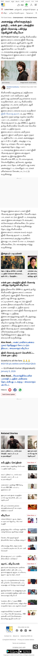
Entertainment (18, 17)
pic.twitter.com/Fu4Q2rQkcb (22, 362)
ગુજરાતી (27, 1)
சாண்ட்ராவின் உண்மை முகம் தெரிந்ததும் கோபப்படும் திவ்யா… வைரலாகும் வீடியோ (17, 345)
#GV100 (5, 362)
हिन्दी (2, 1)
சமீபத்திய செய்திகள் (11, 461)
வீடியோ (5, 514)
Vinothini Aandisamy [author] (13, 87)
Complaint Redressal (9, 639)
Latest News (8, 9)
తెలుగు (17, 1)
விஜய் (5, 13)
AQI (22, 5)
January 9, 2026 (8, 370)
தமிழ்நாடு (18, 9)
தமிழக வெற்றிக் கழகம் (16, 13)
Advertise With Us (26, 635)
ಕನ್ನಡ (12, 1)
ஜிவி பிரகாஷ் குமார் (10, 113)
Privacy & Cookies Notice (26, 639)
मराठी (22, 1)
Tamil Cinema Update (8, 393)
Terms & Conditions (19, 642)
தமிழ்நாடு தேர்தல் (29, 9)
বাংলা (32, 1)
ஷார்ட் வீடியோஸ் (10, 562)
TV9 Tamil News (6, 17)
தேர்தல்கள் (29, 13)
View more (31, 462)
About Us (16, 635)
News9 (7, 1)
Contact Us (7, 635)
